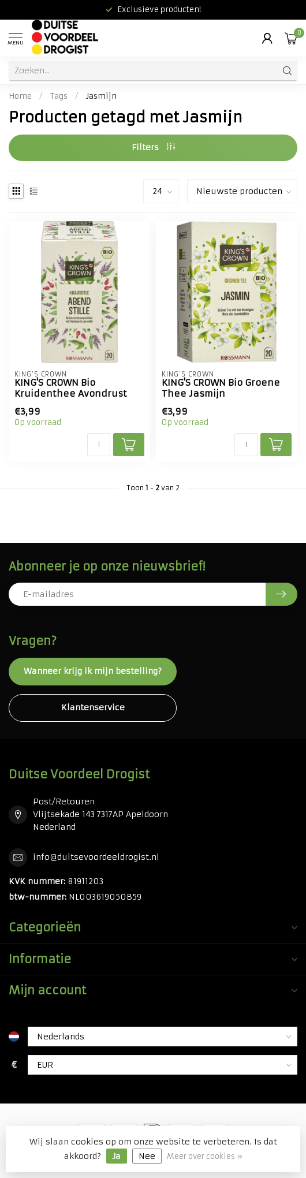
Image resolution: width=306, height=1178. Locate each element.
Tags (59, 96)
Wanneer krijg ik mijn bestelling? (93, 671)
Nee (147, 1156)
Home (20, 96)
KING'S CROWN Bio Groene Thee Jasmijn (221, 388)
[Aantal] (98, 444)
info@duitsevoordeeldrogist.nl (96, 857)
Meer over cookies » (204, 1156)
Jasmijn (101, 96)
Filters (153, 147)
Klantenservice (93, 707)
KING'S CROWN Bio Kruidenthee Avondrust (70, 388)
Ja (117, 1156)
